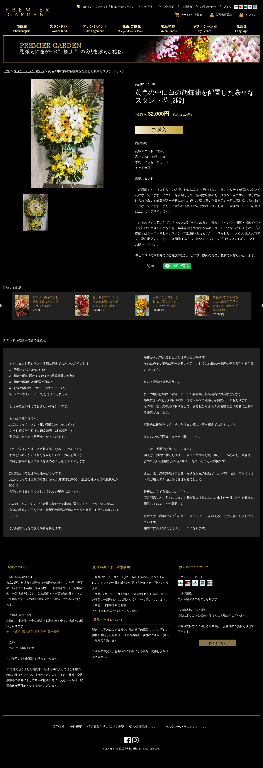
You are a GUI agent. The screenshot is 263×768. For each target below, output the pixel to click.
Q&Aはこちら (217, 643)
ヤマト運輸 (13, 631)
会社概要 (76, 726)
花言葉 (241, 29)
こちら (10, 648)
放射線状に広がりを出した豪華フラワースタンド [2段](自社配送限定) (225, 306)
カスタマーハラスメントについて (188, 726)
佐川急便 (40, 631)
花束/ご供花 (131, 28)
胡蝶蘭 (21, 29)
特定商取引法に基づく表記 (105, 726)
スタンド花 (58, 29)
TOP (7, 71)
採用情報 (58, 726)
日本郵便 (53, 631)
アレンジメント (95, 29)
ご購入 (159, 130)
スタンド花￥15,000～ (29, 71)
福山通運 (27, 631)
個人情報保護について (144, 726)
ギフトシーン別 (205, 29)
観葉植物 (168, 29)
